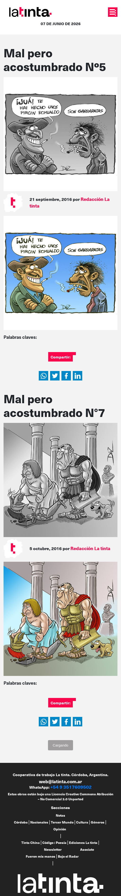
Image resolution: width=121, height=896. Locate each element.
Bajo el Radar (68, 856)
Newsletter (53, 849)
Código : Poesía (54, 842)
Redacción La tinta (90, 548)
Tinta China (30, 842)
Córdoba (21, 822)
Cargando (60, 745)
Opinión (59, 829)
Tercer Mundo (62, 822)
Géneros (97, 822)
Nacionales (39, 822)
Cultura (82, 822)
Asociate (87, 849)
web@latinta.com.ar (60, 781)
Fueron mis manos (40, 856)
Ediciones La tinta (83, 842)
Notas (60, 815)
